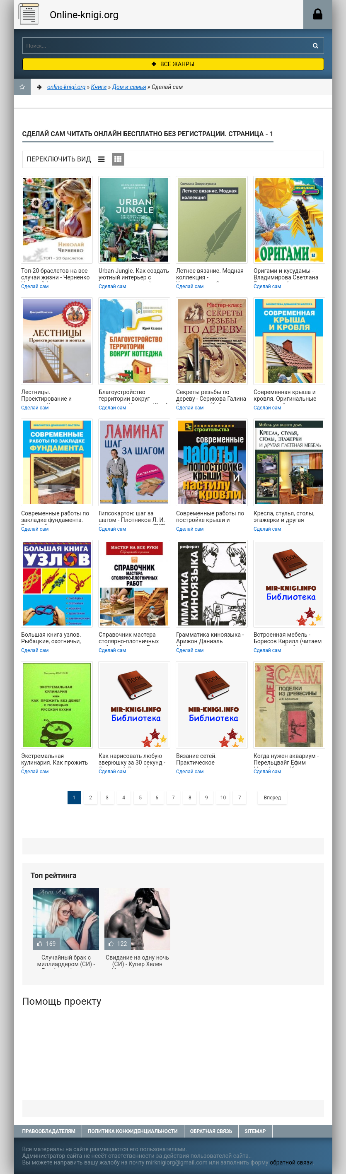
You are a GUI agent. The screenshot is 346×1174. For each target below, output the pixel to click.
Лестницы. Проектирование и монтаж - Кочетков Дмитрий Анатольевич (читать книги (52, 396)
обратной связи (291, 1162)
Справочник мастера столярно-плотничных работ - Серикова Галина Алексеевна (132, 638)
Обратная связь (211, 1131)
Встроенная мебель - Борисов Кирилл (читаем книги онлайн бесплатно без (288, 638)
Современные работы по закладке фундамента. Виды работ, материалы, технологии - (55, 517)
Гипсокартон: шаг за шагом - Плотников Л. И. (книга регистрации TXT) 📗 (132, 517)
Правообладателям (48, 1131)
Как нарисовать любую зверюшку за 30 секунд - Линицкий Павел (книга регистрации (132, 760)
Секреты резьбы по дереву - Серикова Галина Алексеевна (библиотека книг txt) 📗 (211, 396)
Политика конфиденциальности (133, 1131)
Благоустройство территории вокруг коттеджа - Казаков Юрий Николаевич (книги (133, 396)
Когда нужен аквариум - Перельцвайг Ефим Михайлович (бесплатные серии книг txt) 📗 (289, 760)
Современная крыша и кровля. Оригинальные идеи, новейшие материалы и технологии (288, 396)
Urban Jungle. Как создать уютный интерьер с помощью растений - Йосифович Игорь (134, 274)
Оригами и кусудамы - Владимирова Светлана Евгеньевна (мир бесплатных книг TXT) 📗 (288, 274)
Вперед (272, 798)
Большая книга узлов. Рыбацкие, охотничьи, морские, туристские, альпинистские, (51, 638)
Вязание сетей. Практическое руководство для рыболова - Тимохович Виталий (207, 760)
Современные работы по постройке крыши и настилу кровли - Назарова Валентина (210, 517)
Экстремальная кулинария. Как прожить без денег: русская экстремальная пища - (54, 760)
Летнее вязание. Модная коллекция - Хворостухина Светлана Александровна (210, 274)
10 (223, 798)
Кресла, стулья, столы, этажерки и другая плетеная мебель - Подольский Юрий (284, 517)
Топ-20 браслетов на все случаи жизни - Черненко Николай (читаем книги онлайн (55, 274)
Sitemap (255, 1131)
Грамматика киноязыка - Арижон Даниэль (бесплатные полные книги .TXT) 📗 (210, 638)
